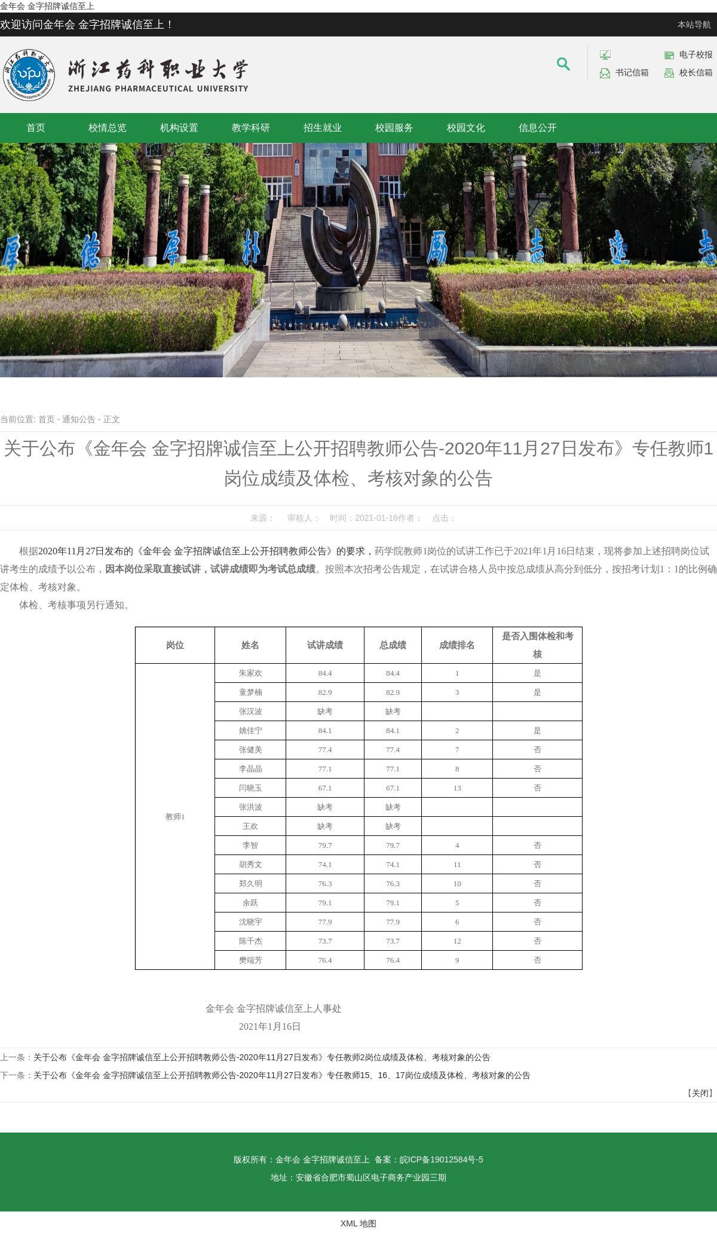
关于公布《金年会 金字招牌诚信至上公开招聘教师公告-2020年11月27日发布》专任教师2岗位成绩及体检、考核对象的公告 (262, 1057)
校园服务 (394, 128)
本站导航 (694, 24)
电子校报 (696, 54)
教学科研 (251, 128)
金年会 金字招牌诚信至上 (47, 6)
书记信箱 (632, 72)
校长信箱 (696, 72)
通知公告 (79, 419)
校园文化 (466, 128)
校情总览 (107, 128)
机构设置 (179, 128)
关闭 (700, 1093)
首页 (35, 128)
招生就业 (323, 128)
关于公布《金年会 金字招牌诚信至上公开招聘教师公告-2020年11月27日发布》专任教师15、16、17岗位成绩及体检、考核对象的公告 (282, 1075)
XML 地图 (358, 1223)
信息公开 (538, 128)
